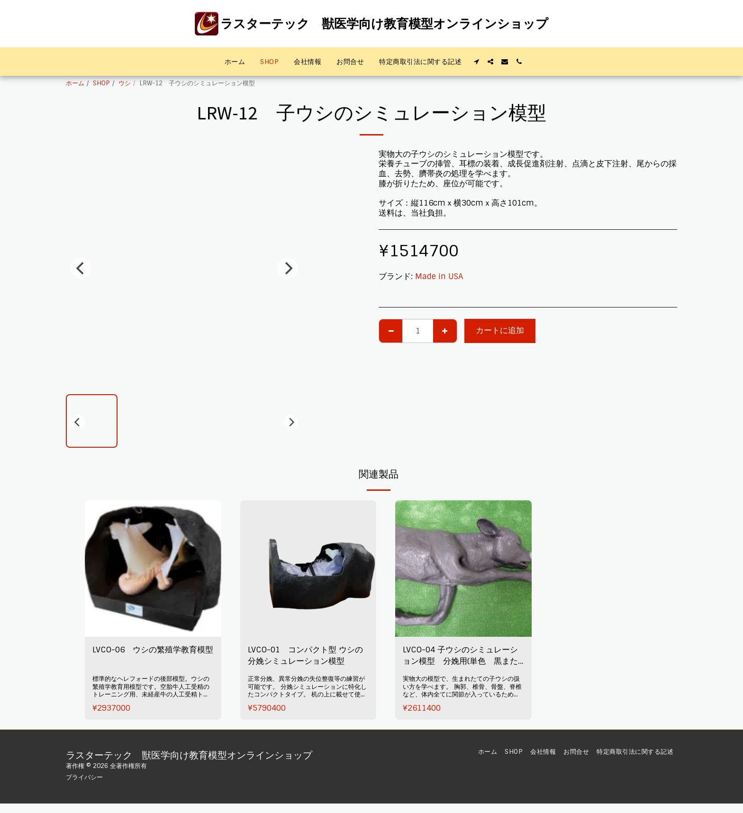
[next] (287, 268)
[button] (476, 61)
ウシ (124, 83)
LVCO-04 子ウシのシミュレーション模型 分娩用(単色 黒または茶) (460, 656)
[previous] (81, 268)
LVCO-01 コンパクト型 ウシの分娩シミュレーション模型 (305, 656)
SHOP (101, 83)
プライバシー (84, 777)
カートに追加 (500, 330)
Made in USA (439, 276)
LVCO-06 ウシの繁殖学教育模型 (152, 650)
